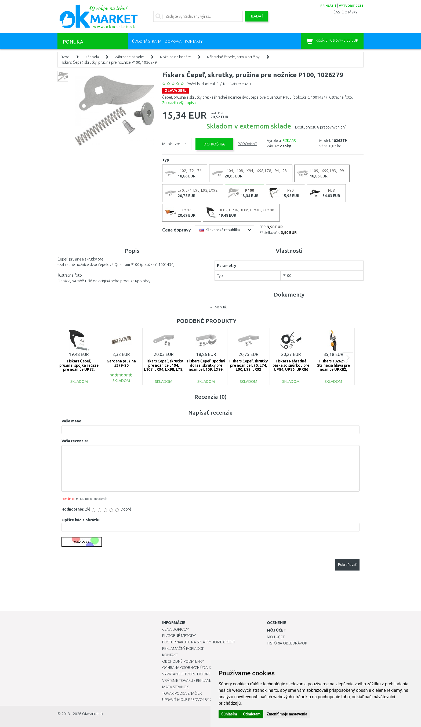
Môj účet (276, 637)
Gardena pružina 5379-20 (121, 363)
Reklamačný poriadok (183, 648)
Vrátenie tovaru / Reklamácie (190, 680)
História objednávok (287, 643)
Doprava (173, 41)
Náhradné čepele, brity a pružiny (233, 57)
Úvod (64, 57)
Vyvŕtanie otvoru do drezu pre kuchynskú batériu (210, 674)
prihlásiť (328, 5)
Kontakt (170, 655)
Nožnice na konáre (175, 57)
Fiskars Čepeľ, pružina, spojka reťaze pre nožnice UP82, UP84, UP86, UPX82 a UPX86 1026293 (79, 369)
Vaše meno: (71, 421)
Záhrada (92, 57)
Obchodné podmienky (183, 661)
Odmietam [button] (251, 714)
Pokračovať (347, 564)
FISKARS (289, 140)
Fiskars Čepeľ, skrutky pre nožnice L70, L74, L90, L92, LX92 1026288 (248, 367)
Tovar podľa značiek (182, 693)
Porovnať (247, 144)
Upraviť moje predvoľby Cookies (193, 699)
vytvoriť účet (351, 5)
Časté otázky (345, 12)
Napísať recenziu (237, 84)
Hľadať (256, 16)
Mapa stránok (175, 687)
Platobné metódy (179, 635)
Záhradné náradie (129, 57)
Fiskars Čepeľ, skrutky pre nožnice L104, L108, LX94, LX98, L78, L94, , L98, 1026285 (163, 367)
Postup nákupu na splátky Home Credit (198, 642)
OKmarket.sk (92, 714)
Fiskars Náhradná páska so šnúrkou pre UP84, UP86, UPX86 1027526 (291, 367)
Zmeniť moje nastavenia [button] (287, 714)
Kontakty (193, 41)
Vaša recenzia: (74, 441)
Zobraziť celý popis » (179, 103)
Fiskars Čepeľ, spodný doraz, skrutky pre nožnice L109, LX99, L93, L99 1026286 (206, 367)
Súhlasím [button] (229, 714)
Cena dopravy (175, 629)
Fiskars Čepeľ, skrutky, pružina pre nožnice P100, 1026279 (108, 62)
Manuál (221, 307)
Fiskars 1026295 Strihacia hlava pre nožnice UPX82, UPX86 (333, 367)
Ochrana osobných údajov (188, 667)
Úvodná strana (146, 41)
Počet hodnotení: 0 (203, 84)
